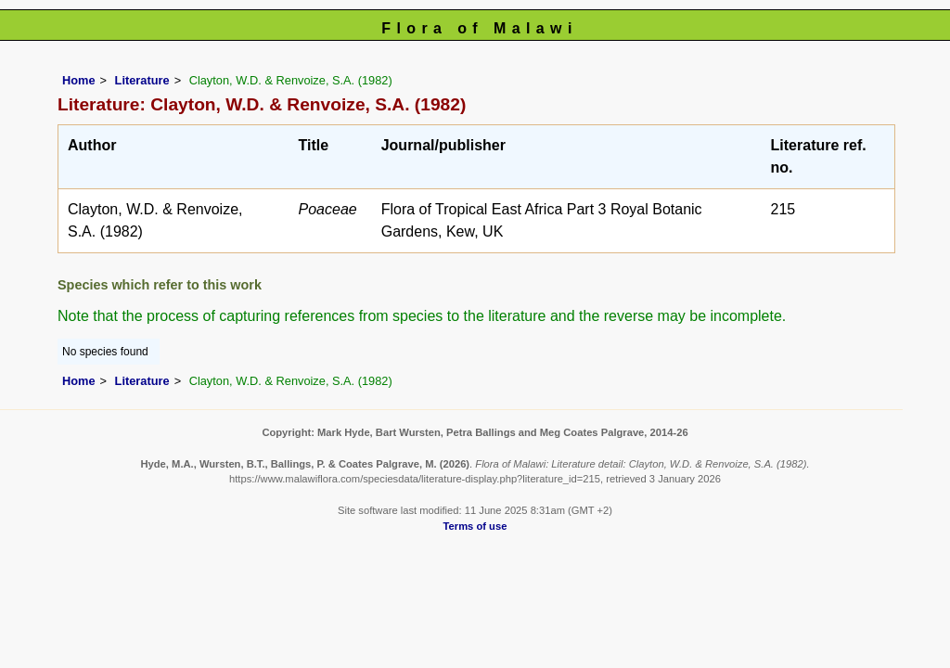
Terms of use (475, 526)
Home (79, 80)
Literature (142, 80)
